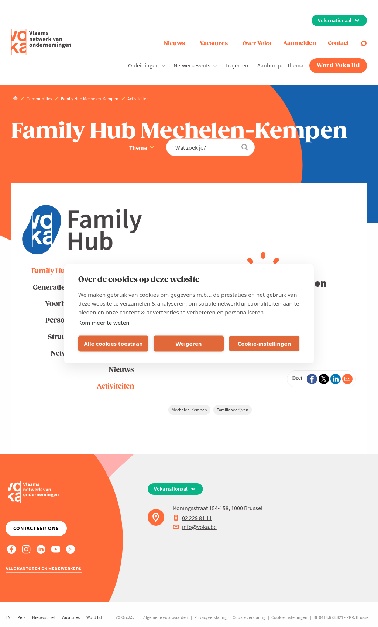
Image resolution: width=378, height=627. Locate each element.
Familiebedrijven (232, 409)
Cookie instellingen (289, 617)
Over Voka (257, 43)
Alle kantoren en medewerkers (44, 568)
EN (8, 617)
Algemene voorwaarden (165, 617)
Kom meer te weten (104, 322)
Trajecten (236, 65)
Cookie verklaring (249, 617)
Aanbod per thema (280, 65)
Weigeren (188, 343)
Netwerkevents (191, 65)
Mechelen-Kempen (189, 409)
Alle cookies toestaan (113, 343)
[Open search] (363, 43)
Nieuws (174, 43)
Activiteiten (115, 386)
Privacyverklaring (210, 617)
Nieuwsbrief (43, 617)
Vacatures (214, 43)
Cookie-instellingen (264, 343)
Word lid (94, 617)
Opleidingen (143, 65)
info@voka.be (195, 526)
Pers (21, 617)
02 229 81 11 (192, 518)
